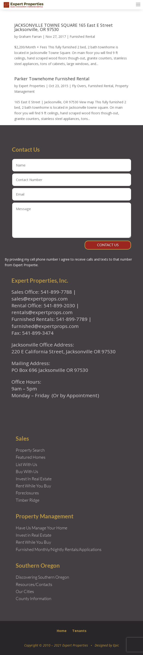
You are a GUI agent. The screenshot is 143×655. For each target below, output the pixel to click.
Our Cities (25, 591)
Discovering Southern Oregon (42, 577)
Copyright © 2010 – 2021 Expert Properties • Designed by (68, 645)
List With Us (26, 464)
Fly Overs (79, 86)
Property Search (30, 450)
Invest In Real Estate (34, 478)
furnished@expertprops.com (45, 326)
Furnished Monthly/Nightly (40, 549)
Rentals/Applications (83, 549)
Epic (116, 645)
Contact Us (108, 245)
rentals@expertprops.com (41, 312)
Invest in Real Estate (33, 535)
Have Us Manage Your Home (41, 527)
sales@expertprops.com (39, 298)
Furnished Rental (82, 36)
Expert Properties (32, 86)
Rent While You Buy (33, 542)
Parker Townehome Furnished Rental (51, 78)
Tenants (79, 630)
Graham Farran (30, 36)
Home (62, 630)
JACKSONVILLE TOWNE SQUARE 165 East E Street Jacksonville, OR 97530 (63, 27)
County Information (33, 598)
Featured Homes (30, 457)
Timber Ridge (27, 500)
